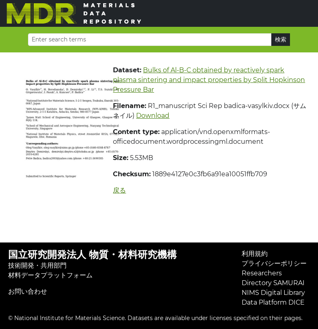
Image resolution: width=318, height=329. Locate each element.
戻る (119, 190)
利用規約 (255, 254)
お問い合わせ (27, 291)
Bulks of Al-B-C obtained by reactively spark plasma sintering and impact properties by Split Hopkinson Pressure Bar (209, 79)
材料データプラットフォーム (50, 275)
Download (152, 115)
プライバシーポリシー (274, 263)
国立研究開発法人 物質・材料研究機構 (92, 254)
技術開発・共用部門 (37, 265)
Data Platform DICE (273, 302)
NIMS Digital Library (273, 293)
